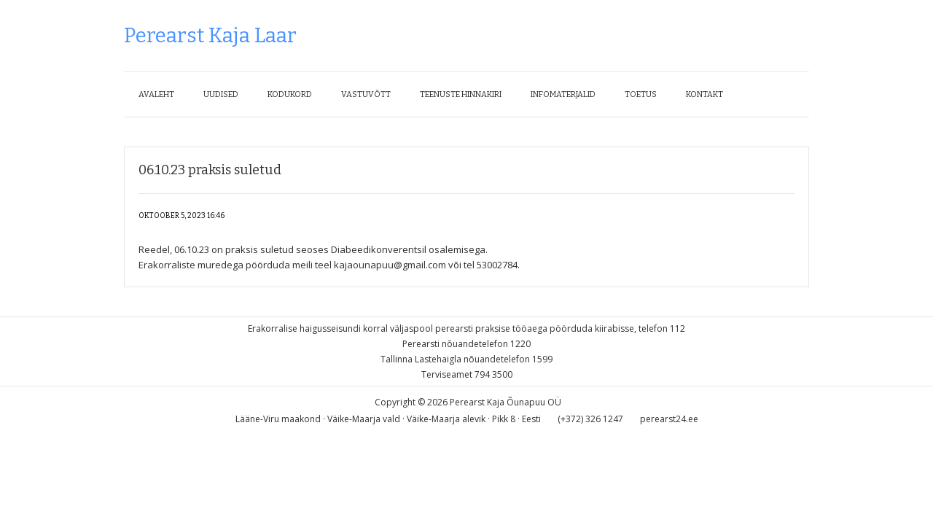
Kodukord (290, 94)
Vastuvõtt (366, 94)
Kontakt (704, 94)
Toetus (641, 94)
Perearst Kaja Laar (210, 35)
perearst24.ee (669, 419)
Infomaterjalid (563, 94)
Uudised (220, 94)
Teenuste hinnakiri (460, 94)
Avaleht (156, 94)
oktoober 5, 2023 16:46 (181, 215)
